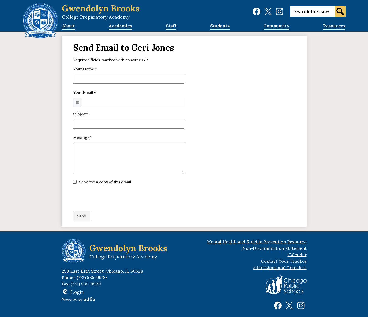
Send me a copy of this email (104, 181)
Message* (82, 137)
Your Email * (84, 92)
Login (73, 292)
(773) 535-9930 (92, 277)
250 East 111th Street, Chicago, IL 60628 (102, 271)
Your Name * (85, 69)
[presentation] (109, 198)
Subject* (81, 113)
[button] (68, 27)
